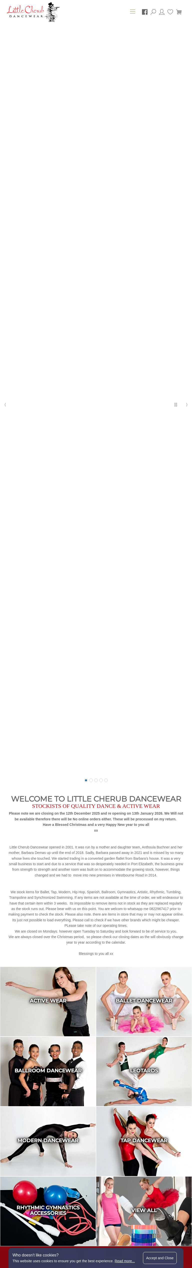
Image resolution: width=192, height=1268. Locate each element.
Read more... (125, 1261)
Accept (160, 1258)
